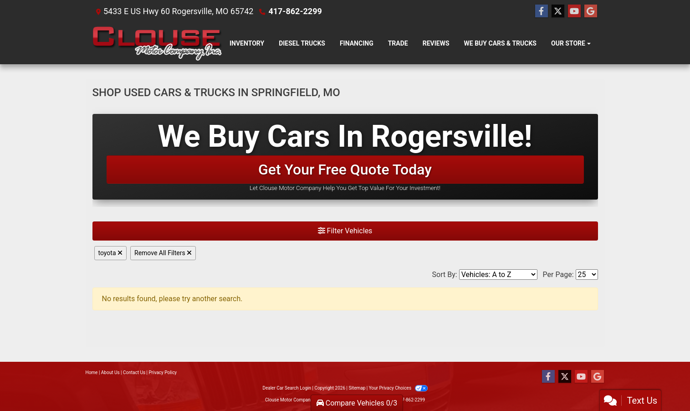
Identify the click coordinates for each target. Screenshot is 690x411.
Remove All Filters (163, 253)
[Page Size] (587, 274)
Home (92, 372)
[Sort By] (498, 274)
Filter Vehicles (345, 230)
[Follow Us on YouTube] (574, 11)
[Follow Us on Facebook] (541, 11)
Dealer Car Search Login (286, 387)
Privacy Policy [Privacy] (163, 372)
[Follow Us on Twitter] (558, 11)
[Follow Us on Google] (590, 11)
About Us (110, 372)
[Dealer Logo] (157, 43)
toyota (110, 253)
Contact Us (134, 372)
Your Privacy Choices (398, 387)
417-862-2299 (295, 11)
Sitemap (356, 387)
